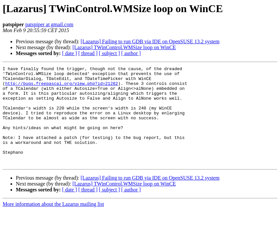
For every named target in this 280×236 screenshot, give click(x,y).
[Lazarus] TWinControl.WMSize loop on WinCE (124, 47)
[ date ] (69, 53)
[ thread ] (88, 53)
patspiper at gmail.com (49, 24)
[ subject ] (109, 53)
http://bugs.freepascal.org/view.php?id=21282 (61, 87)
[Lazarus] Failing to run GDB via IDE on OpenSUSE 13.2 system (150, 41)
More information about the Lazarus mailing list (53, 223)
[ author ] (131, 53)
